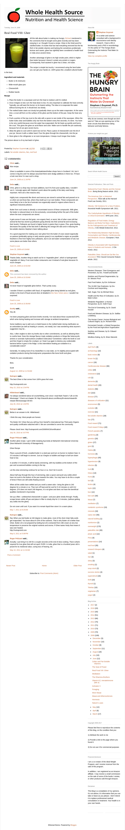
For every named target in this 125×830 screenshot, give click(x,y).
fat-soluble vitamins (17, 152)
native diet (92, 515)
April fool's (92, 347)
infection (91, 465)
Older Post (78, 566)
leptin (90, 488)
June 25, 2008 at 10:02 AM (20, 266)
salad (90, 553)
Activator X (96, 686)
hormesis (91, 454)
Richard (68, 38)
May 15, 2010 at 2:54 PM (19, 387)
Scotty (12, 309)
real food (33, 152)
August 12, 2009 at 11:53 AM (21, 371)
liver (89, 492)
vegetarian (92, 591)
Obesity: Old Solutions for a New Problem (104, 206)
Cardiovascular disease (97, 366)
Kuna (90, 477)
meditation (92, 503)
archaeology (92, 351)
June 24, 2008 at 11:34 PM (20, 179)
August (95, 652)
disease (91, 397)
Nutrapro (13, 376)
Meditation (96, 674)
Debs (12, 184)
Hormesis (96, 700)
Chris (12, 163)
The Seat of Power (99, 667)
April (95, 711)
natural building (94, 519)
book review (92, 355)
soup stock (92, 568)
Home (44, 566)
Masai (90, 500)
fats (27, 152)
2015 (93, 612)
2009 (93, 632)
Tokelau (91, 587)
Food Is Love (15, 246)
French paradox (94, 431)
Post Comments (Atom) (49, 573)
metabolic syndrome (95, 507)
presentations (93, 542)
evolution (91, 408)
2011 (93, 625)
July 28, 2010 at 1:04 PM (19, 404)
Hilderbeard (15, 393)
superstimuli (92, 576)
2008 (93, 635)
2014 (93, 615)
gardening (92, 435)
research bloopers (95, 549)
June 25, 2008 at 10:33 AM (20, 277)
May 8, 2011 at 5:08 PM (19, 534)
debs (12, 271)
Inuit (89, 469)
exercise (91, 412)
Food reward (93, 423)
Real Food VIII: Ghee (100, 670)
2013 (93, 618)
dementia (91, 381)
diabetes (91, 389)
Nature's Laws (97, 703)
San (89, 557)
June (95, 659)
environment (92, 404)
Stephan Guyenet (17, 254)
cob (89, 378)
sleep (90, 561)
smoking (91, 565)
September (97, 649)
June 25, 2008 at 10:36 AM (20, 304)
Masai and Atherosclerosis (102, 696)
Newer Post (10, 566)
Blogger (73, 825)
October (96, 645)
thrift (89, 580)
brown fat (91, 359)
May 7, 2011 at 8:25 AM (19, 510)
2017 (93, 605)
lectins (90, 484)
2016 (93, 608)
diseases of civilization (96, 400)
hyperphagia (92, 458)
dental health (93, 385)
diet (89, 393)
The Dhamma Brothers (101, 677)
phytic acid (92, 534)
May (94, 707)
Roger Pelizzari (16, 438)
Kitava (90, 473)
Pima (90, 538)
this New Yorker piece (59, 293)
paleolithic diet (93, 530)
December (97, 638)
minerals (91, 511)
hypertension (93, 461)
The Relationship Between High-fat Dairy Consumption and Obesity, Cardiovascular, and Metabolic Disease (104, 235)
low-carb (91, 496)
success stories (94, 572)
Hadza (90, 450)
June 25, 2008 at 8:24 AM (19, 249)
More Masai (96, 693)
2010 (93, 629)
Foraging (95, 689)
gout (89, 446)
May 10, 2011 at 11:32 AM (20, 550)
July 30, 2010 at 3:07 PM (19, 433)
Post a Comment (13, 555)
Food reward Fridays (96, 427)
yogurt (90, 595)
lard (89, 481)
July (94, 655)
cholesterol (92, 374)
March (95, 714)
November (97, 642)
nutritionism (92, 523)
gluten (90, 442)
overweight (92, 526)
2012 (93, 622)
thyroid (90, 584)
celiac (90, 370)
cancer (90, 362)
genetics (91, 439)
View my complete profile (97, 56)
